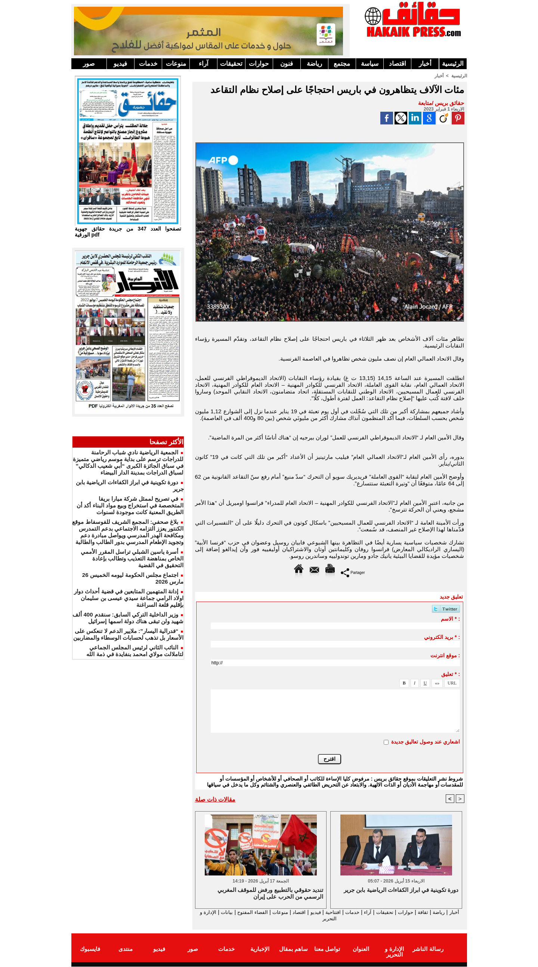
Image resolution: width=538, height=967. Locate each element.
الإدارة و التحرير (328, 918)
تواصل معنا (327, 949)
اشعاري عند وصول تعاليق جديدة (425, 742)
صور (89, 63)
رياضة (314, 63)
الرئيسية (453, 63)
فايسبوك (90, 949)
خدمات (148, 63)
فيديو (120, 63)
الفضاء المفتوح (231, 912)
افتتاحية (323, 912)
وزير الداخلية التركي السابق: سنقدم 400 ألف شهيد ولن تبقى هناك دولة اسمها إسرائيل (127, 617)
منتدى (125, 949)
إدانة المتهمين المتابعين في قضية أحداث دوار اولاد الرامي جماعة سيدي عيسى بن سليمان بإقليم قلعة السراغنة (128, 598)
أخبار (425, 63)
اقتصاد (397, 63)
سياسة (369, 63)
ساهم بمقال (293, 949)
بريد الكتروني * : (442, 637)
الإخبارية (259, 949)
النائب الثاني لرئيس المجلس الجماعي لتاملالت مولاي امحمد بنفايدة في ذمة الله (134, 650)
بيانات (203, 912)
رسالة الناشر (427, 949)
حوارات (259, 63)
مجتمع (342, 63)
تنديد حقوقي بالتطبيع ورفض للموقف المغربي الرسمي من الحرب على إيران (270, 893)
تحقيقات (231, 63)
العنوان (361, 949)
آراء (203, 63)
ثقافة (423, 912)
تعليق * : (450, 674)
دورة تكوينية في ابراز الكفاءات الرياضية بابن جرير (401, 890)
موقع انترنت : (445, 655)
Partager (353, 572)
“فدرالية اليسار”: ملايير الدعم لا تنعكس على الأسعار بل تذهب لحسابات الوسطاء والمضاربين (128, 634)
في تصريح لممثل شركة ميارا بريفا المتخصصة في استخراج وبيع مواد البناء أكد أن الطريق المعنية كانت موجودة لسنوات (130, 505)
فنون (286, 63)
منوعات (176, 63)
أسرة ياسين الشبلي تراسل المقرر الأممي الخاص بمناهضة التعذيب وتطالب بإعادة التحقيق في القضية (132, 558)
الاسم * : (450, 619)
